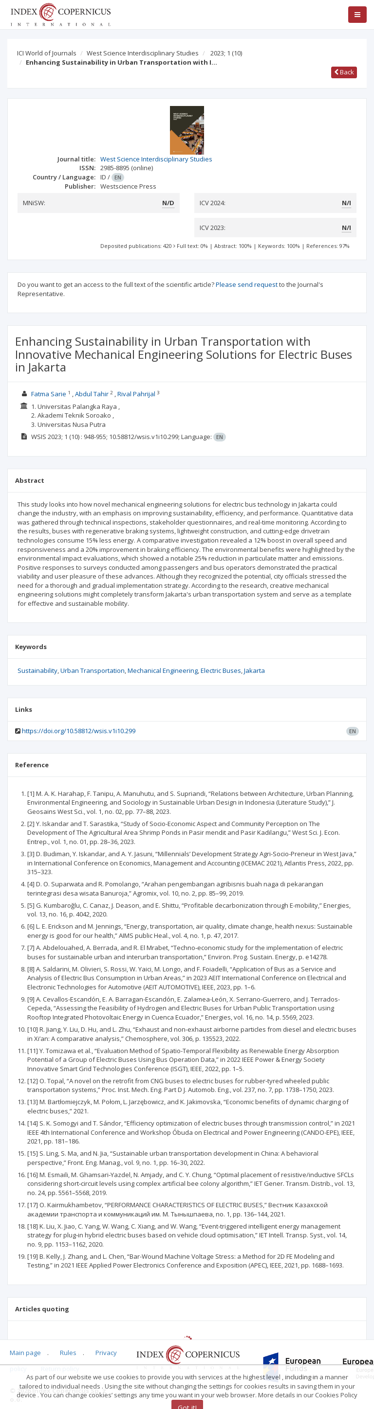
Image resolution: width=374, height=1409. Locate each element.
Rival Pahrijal (136, 393)
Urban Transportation (92, 670)
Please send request (247, 284)
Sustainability (37, 670)
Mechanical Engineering (163, 670)
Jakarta (254, 670)
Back (344, 72)
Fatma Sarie (48, 393)
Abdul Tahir (92, 393)
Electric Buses (221, 670)
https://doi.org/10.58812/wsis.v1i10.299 (78, 730)
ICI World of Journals (46, 53)
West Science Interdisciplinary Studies (143, 53)
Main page (25, 1352)
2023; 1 (226, 53)
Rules (68, 1352)
